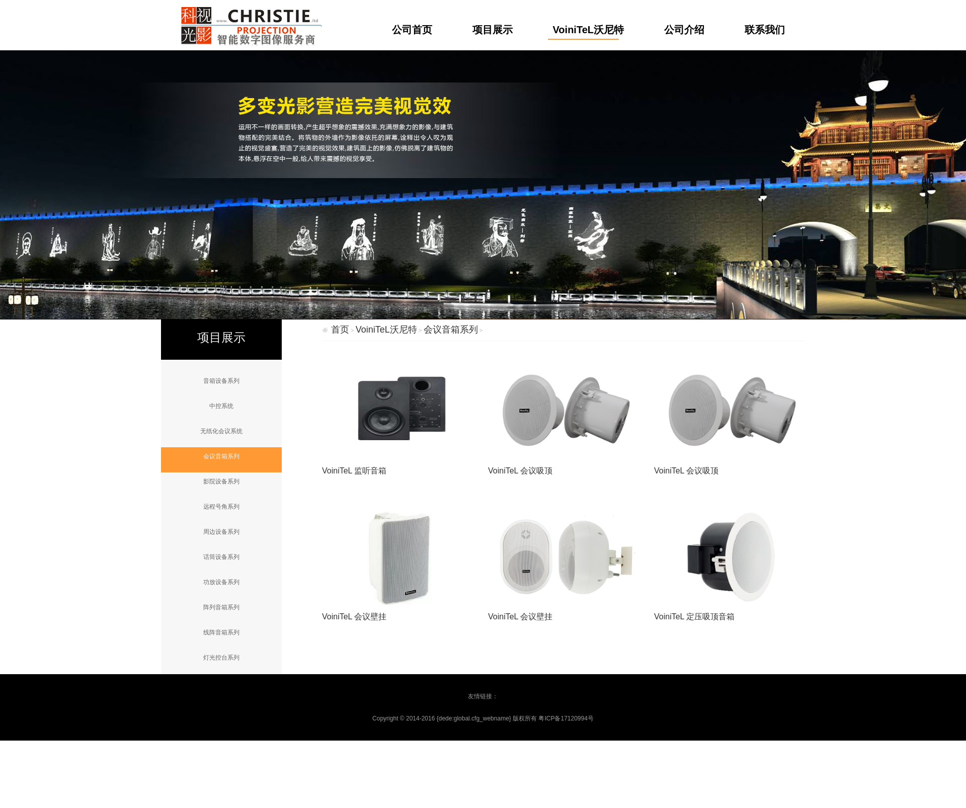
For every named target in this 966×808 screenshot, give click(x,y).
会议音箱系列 (221, 456)
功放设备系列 (221, 582)
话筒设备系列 (221, 556)
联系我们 (765, 29)
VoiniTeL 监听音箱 (354, 470)
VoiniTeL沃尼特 (588, 29)
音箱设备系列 (221, 380)
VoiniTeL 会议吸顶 (520, 470)
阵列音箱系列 (221, 607)
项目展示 (492, 29)
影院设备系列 (221, 481)
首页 (340, 330)
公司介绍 (684, 29)
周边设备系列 (221, 531)
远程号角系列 (221, 506)
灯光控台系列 (221, 657)
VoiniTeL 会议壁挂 (354, 616)
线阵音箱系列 (221, 632)
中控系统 (221, 406)
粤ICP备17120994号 (565, 718)
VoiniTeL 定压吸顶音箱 (694, 616)
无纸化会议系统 (221, 431)
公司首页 (412, 29)
